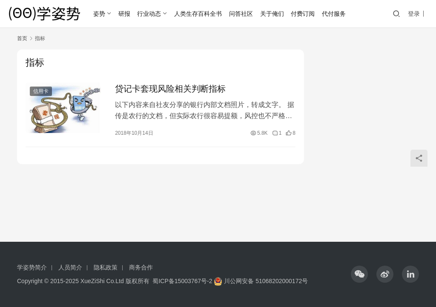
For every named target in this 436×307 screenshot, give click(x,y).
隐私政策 (106, 267)
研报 (124, 13)
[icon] (359, 274)
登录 (414, 13)
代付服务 (334, 13)
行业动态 (149, 13)
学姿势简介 (32, 267)
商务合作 (141, 267)
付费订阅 (303, 13)
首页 (22, 38)
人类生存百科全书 (198, 13)
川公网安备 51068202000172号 (266, 281)
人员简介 (70, 267)
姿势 (99, 13)
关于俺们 (272, 13)
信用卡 (41, 91)
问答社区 (241, 13)
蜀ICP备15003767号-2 (182, 281)
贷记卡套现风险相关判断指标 (170, 88)
